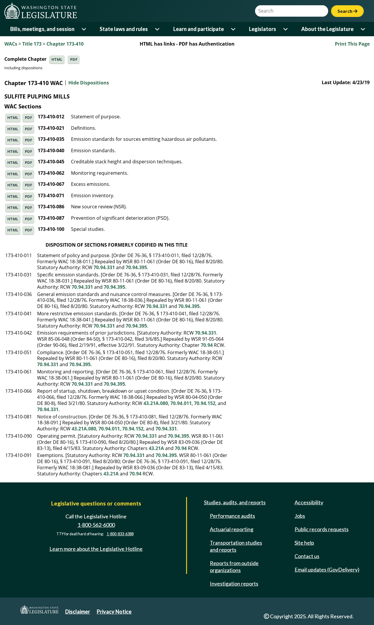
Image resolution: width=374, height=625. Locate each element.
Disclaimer (77, 611)
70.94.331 (104, 267)
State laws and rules (124, 29)
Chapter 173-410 (65, 44)
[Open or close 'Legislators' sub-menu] (286, 29)
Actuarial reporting (231, 529)
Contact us (307, 556)
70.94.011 (181, 403)
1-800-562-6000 (96, 525)
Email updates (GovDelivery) (327, 569)
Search (347, 11)
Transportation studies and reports (236, 546)
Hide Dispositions (88, 83)
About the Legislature (327, 29)
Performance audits (232, 516)
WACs (10, 44)
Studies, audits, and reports (235, 502)
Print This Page (352, 44)
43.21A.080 (155, 403)
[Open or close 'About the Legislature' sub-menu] (363, 29)
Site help (304, 542)
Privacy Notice (114, 611)
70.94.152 (204, 403)
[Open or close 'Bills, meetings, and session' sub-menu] (84, 29)
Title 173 (31, 44)
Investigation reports (234, 583)
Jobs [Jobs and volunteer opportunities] (300, 516)
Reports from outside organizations (234, 566)
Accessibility (309, 502)
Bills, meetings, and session (42, 29)
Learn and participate (198, 29)
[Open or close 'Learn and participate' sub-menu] (233, 29)
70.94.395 (136, 267)
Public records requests (322, 529)
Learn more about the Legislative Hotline (96, 549)
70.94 (207, 345)
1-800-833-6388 (120, 534)
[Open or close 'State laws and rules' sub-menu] (157, 29)
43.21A (156, 448)
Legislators (262, 29)
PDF (73, 59)
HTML (56, 59)
